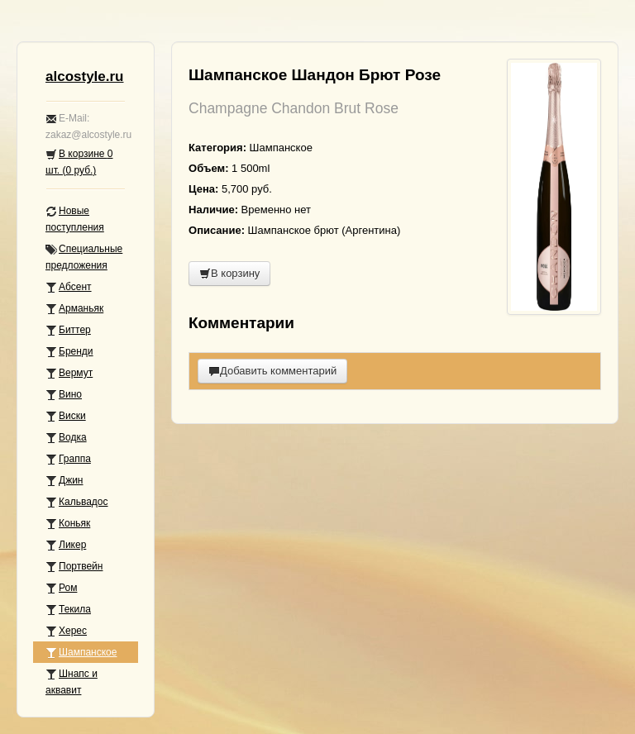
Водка (66, 437)
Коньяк (67, 523)
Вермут (69, 373)
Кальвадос (76, 502)
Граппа (68, 459)
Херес (66, 631)
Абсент (68, 287)
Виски (65, 416)
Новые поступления (74, 219)
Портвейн (74, 566)
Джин (64, 480)
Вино (63, 394)
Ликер (65, 545)
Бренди (69, 352)
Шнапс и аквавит (71, 682)
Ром (61, 588)
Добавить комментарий (272, 371)
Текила (68, 609)
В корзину (229, 273)
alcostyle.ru (84, 76)
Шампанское (81, 652)
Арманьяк (74, 309)
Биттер (68, 330)
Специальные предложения (83, 257)
